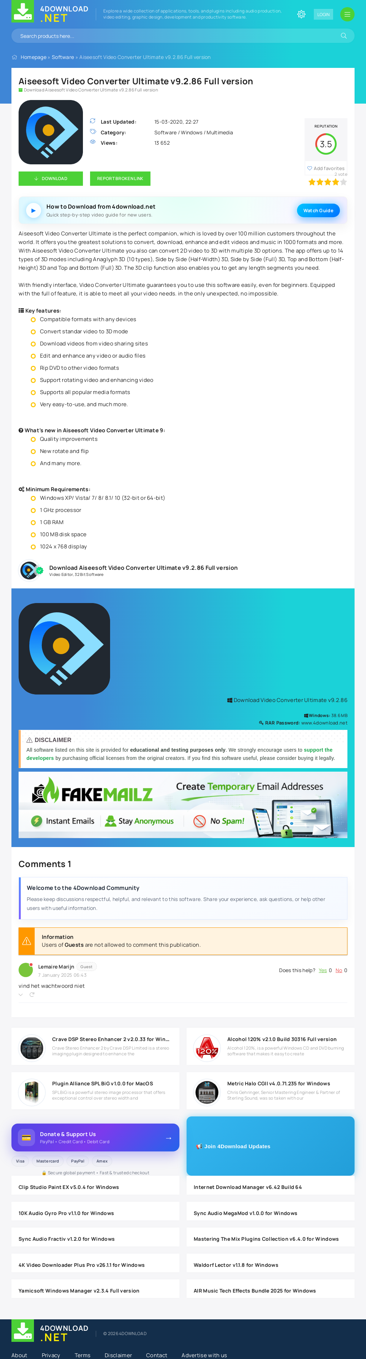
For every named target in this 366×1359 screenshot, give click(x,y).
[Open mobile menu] (347, 14)
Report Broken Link (120, 178)
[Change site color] (301, 14)
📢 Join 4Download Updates (233, 1146)
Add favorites (329, 168)
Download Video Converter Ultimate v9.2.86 (287, 700)
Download (54, 178)
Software (63, 57)
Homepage (33, 57)
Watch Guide (318, 210)
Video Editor (61, 574)
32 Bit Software (89, 574)
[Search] (344, 36)
